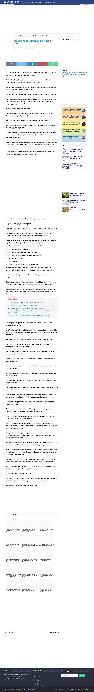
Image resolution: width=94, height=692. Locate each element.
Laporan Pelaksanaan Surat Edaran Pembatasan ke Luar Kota (13, 560)
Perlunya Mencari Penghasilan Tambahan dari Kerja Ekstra (27, 308)
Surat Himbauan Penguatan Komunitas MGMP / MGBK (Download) (45, 575)
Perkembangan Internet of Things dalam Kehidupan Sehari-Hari (71, 123)
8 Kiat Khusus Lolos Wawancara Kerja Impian (23, 305)
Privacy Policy (37, 681)
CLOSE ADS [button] (7, 4)
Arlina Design (65, 689)
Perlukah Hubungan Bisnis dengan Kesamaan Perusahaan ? (30, 545)
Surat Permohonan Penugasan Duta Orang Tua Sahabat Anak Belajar (30, 560)
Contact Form (37, 676)
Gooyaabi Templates (84, 689)
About (35, 674)
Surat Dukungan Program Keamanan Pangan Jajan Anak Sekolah (29, 315)
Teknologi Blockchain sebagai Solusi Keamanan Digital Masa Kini (71, 116)
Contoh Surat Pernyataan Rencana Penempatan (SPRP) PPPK (29, 575)
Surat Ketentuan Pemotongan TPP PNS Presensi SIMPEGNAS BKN (13, 575)
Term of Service (38, 685)
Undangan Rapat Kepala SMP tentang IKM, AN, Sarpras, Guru (13, 530)
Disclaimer (37, 679)
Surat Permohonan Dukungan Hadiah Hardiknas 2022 (46, 530)
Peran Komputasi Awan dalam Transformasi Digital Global (70, 137)
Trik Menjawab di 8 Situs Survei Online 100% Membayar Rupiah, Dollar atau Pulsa (74, 74)
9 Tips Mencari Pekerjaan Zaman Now (12, 545)
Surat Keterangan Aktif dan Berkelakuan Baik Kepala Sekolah (45, 590)
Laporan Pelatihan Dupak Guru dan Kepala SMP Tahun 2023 (13, 590)
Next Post (10, 632)
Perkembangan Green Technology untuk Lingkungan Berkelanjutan (71, 130)
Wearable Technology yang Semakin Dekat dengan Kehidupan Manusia (71, 110)
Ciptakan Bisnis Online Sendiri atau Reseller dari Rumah (27, 302)
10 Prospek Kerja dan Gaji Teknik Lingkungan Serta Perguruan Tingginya (28, 530)
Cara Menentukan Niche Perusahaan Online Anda (45, 560)
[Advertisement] (47, 19)
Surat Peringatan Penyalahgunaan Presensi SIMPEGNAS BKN (28, 590)
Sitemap (36, 683)
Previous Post (53, 632)
